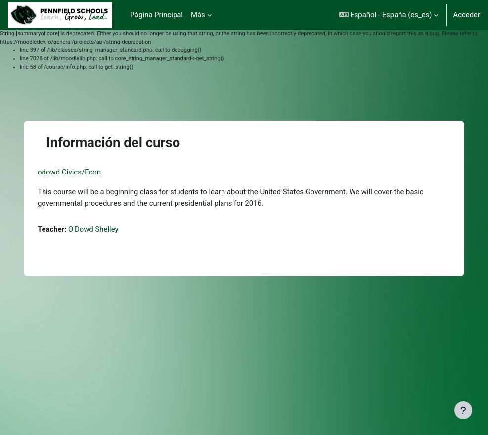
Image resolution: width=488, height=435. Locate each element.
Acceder (466, 14)
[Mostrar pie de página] (463, 410)
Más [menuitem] (198, 14)
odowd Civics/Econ (69, 172)
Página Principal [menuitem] (156, 14)
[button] (389, 15)
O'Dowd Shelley (93, 229)
